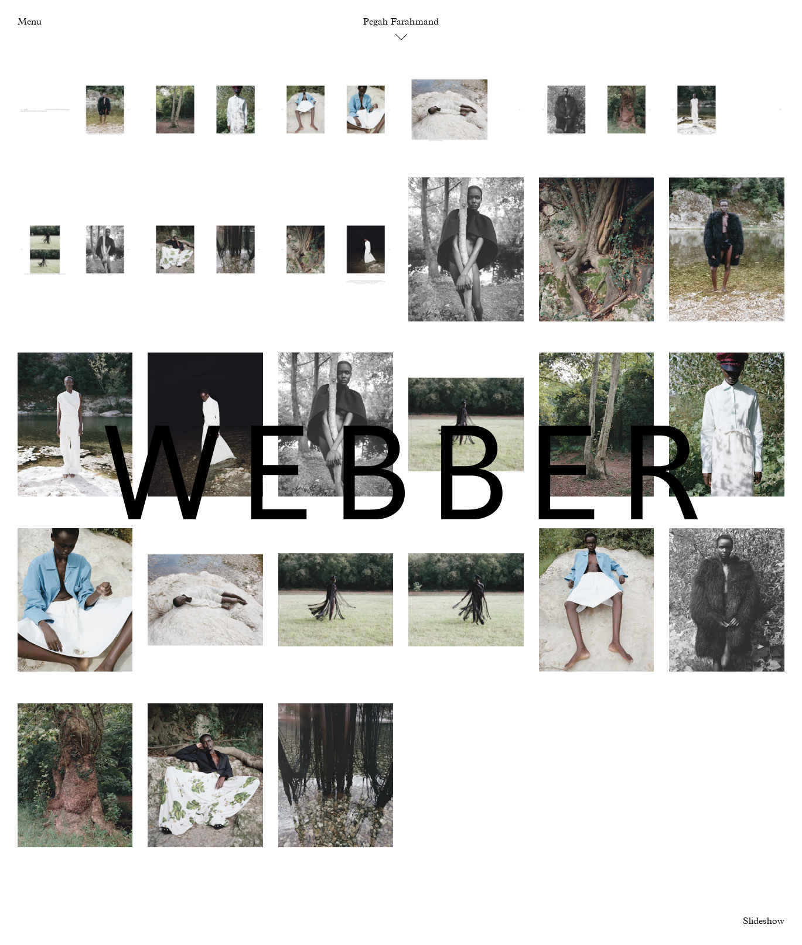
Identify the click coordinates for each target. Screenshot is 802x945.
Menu (30, 22)
